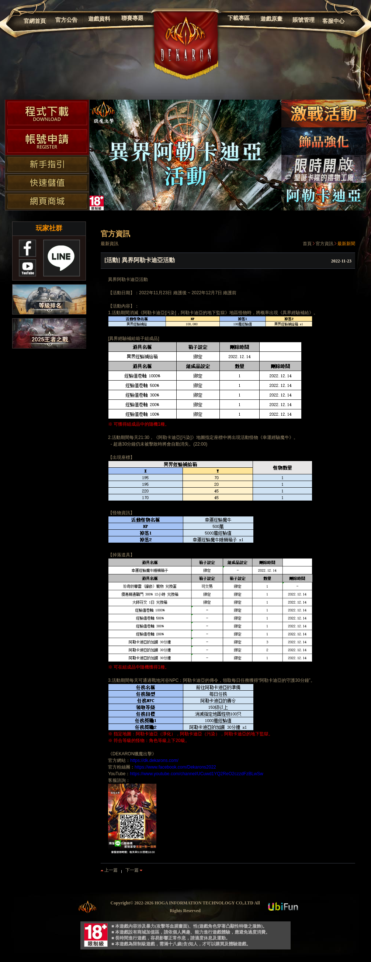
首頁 (307, 243)
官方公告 (66, 20)
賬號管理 (303, 20)
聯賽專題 (132, 18)
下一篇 (133, 870)
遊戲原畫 (271, 19)
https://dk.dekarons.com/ (154, 760)
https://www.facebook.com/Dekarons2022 (175, 767)
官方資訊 (324, 243)
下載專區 (239, 18)
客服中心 (333, 21)
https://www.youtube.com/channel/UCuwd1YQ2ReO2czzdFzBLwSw (196, 773)
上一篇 (109, 870)
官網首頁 (35, 21)
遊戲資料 (99, 19)
